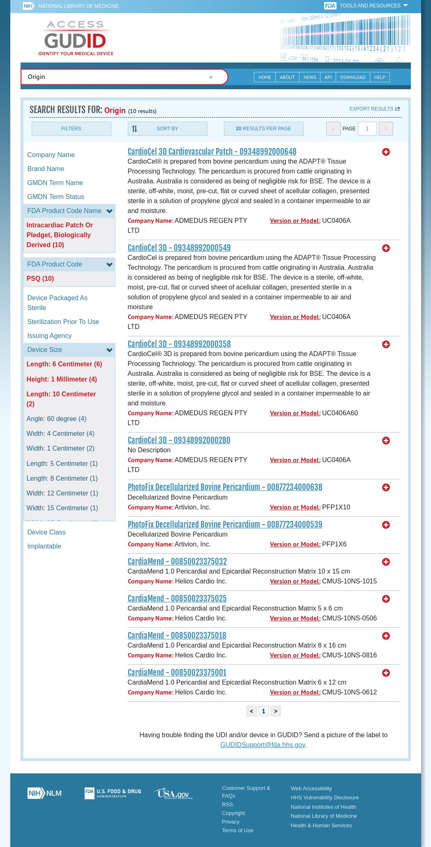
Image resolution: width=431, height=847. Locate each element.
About (287, 77)
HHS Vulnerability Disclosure (325, 797)
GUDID (76, 37)
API (328, 77)
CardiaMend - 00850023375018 (177, 636)
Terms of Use (238, 830)
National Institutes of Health (323, 807)
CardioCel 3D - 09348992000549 (179, 248)
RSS (227, 804)
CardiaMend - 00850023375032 (177, 562)
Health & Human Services (321, 825)
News (310, 77)
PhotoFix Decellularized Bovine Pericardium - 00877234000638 (225, 487)
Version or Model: (295, 220)
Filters (71, 129)
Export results (372, 109)
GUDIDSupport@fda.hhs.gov (263, 744)
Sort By (167, 129)
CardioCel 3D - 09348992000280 (179, 440)
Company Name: (150, 220)
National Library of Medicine (79, 6)
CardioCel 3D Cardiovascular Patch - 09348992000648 (212, 152)
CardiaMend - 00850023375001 (177, 673)
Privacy (231, 822)
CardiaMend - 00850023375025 (177, 599)
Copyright (233, 813)
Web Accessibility (311, 788)
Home (264, 77)
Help (379, 77)
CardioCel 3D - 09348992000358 (179, 344)
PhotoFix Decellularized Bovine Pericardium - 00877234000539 (225, 525)
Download (353, 77)
